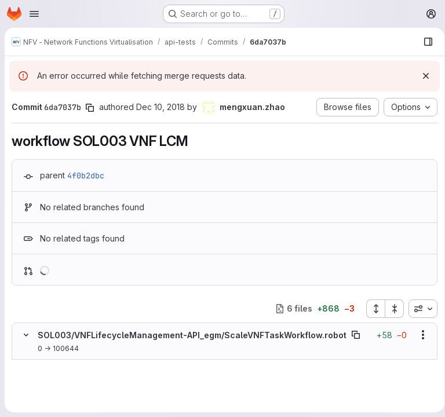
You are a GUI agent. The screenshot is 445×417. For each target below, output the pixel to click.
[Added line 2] (53, 376)
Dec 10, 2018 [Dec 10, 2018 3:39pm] (160, 107)
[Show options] (419, 335)
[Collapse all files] (390, 308)
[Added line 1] (53, 365)
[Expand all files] (371, 308)
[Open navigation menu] (34, 14)
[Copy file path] (356, 335)
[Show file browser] (424, 41)
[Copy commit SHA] (90, 108)
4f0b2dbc (85, 175)
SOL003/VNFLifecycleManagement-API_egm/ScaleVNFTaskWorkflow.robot (192, 335)
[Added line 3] (53, 388)
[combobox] (418, 308)
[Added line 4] (53, 399)
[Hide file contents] (26, 335)
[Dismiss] (422, 76)
